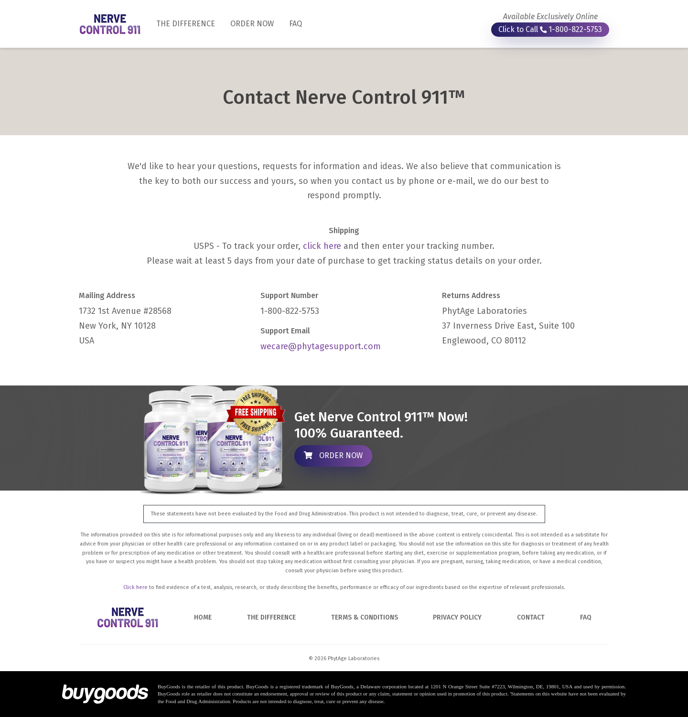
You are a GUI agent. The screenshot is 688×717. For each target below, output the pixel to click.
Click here (135, 587)
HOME (203, 617)
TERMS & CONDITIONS (364, 617)
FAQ (295, 23)
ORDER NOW (252, 23)
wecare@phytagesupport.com (320, 346)
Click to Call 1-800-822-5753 (550, 29)
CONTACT (531, 617)
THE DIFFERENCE (189, 23)
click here (322, 246)
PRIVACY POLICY (457, 617)
